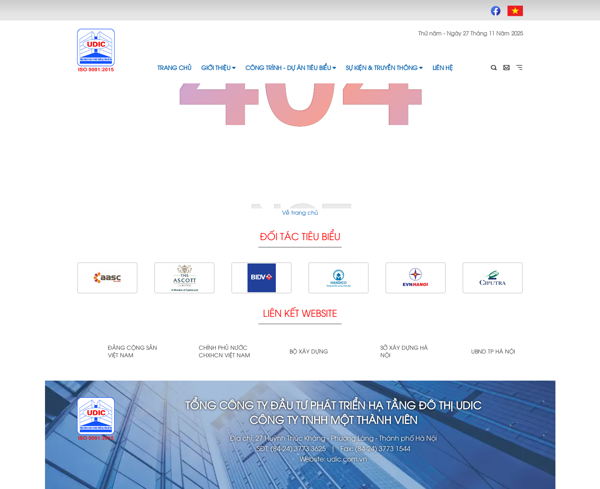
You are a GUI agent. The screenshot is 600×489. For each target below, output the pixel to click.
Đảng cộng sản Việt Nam (132, 351)
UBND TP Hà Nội (493, 351)
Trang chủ (174, 67)
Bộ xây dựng (309, 351)
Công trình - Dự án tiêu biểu (290, 67)
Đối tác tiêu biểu (300, 235)
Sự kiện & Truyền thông (384, 67)
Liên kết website (300, 312)
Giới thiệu (218, 67)
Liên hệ (442, 67)
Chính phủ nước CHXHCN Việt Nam (224, 351)
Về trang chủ (300, 212)
